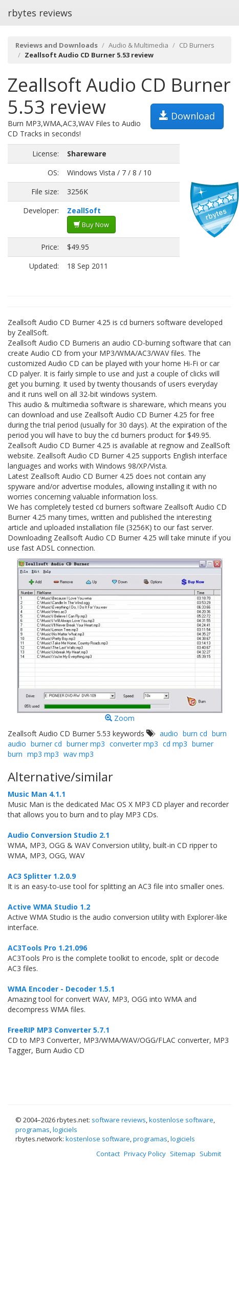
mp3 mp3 (43, 754)
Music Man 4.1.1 (37, 794)
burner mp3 (86, 744)
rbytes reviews (40, 13)
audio (169, 733)
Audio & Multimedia (138, 45)
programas (32, 1129)
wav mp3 (78, 754)
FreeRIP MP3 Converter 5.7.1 (59, 1030)
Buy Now (91, 224)
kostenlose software (181, 1119)
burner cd (46, 744)
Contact (108, 1153)
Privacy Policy (145, 1153)
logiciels (65, 1129)
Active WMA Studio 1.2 (49, 907)
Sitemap (182, 1153)
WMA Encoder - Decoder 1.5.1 (61, 989)
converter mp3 (134, 744)
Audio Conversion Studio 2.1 (59, 835)
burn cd (195, 733)
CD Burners (196, 45)
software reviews (119, 1119)
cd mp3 (175, 744)
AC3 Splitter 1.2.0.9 (42, 876)
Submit (210, 1153)
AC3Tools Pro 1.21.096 (47, 948)
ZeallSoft (84, 210)
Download (187, 116)
